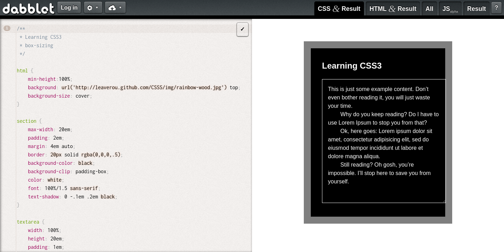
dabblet (29, 10)
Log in (69, 7)
